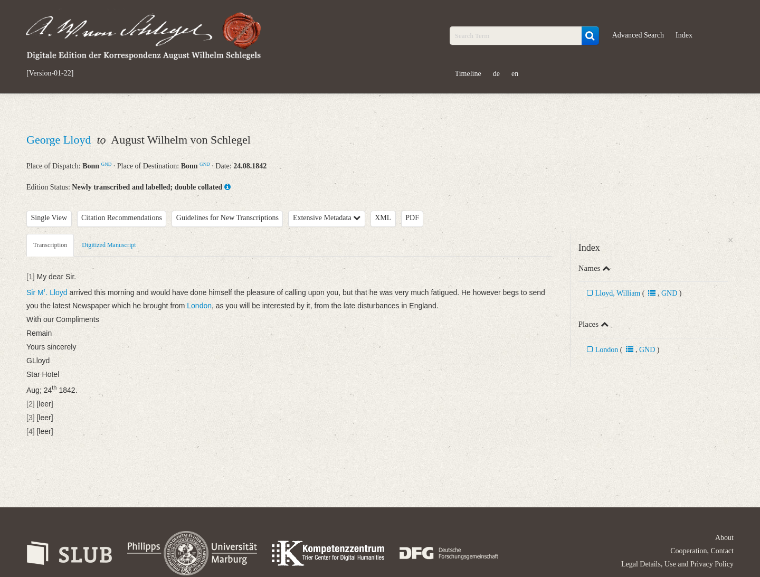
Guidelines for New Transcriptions (227, 218)
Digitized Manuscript (109, 245)
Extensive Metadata (326, 218)
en (514, 74)
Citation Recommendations (121, 218)
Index (684, 35)
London (607, 350)
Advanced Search (638, 35)
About (724, 538)
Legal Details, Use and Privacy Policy (677, 564)
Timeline (468, 74)
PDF (412, 218)
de (496, 74)
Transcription (50, 245)
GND (106, 164)
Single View (49, 218)
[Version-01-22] (49, 73)
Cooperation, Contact (702, 551)
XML (383, 218)
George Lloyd (60, 139)
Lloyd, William (618, 293)
